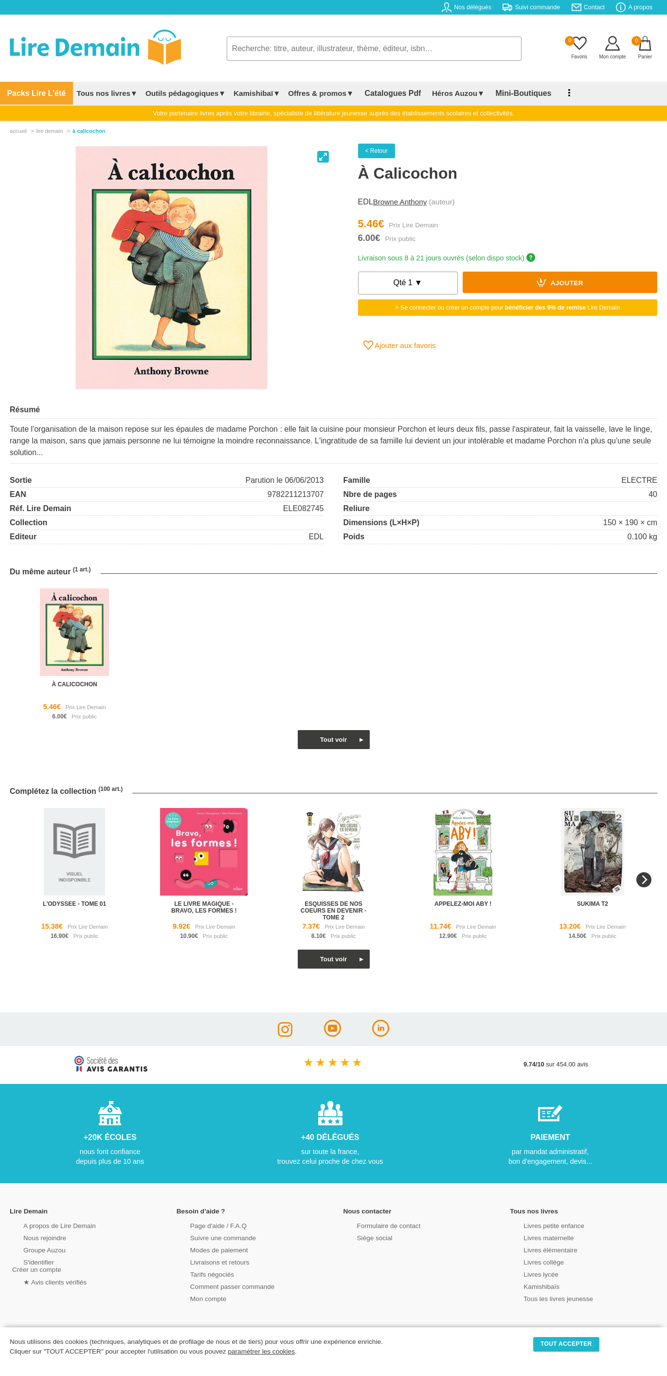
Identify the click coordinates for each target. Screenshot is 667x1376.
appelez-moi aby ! (462, 903)
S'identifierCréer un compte (35, 1265)
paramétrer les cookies (261, 1351)
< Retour (376, 150)
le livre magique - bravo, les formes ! (203, 907)
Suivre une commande (210, 1237)
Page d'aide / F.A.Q (206, 1225)
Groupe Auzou (32, 1249)
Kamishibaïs (529, 1285)
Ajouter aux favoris (399, 345)
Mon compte (196, 1298)
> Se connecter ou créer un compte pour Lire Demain (507, 307)
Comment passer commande (219, 1285)
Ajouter (560, 282)
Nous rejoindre (32, 1237)
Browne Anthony (400, 202)
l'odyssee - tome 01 (74, 903)
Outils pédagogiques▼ (176, 93)
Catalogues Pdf (380, 93)
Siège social (362, 1237)
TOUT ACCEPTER (566, 1343)
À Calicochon (89, 131)
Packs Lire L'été (32, 93)
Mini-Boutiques (501, 93)
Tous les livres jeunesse (545, 1298)
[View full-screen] (323, 157)
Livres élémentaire (537, 1249)
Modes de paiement (206, 1249)
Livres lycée (528, 1273)
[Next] (643, 879)
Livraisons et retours (207, 1261)
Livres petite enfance (541, 1225)
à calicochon (74, 684)
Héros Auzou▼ (440, 93)
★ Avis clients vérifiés (42, 1280)
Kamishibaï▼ (248, 93)
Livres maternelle (535, 1237)
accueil (18, 131)
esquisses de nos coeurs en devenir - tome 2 (333, 910)
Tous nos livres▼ (98, 93)
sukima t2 (592, 903)
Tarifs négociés (199, 1273)
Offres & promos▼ (312, 93)
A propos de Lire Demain (46, 1225)
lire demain (49, 131)
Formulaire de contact (376, 1225)
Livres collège (531, 1261)
